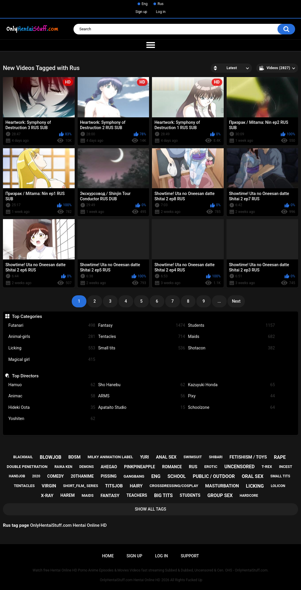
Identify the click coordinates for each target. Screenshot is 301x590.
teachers (136, 495)
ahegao (109, 466)
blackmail (23, 457)
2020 (36, 476)
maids (88, 495)
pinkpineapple (139, 466)
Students (231, 325)
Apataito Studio (141, 407)
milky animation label (110, 457)
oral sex (252, 476)
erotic (211, 466)
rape (280, 457)
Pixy (231, 396)
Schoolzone (231, 407)
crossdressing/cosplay (174, 486)
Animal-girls (51, 336)
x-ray (47, 495)
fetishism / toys (248, 457)
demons (86, 467)
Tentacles (141, 336)
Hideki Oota (51, 407)
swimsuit (192, 457)
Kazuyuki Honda (231, 384)
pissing (109, 476)
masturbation (222, 486)
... (219, 301)
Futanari (51, 325)
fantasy (110, 495)
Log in (161, 12)
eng (155, 476)
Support (190, 556)
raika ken (63, 467)
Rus (160, 4)
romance (172, 466)
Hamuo (51, 384)
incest (285, 466)
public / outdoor (214, 476)
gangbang (133, 476)
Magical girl (51, 359)
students (190, 495)
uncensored (239, 466)
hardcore (249, 496)
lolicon (278, 486)
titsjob (114, 486)
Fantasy (141, 325)
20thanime (82, 476)
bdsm (74, 457)
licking (255, 486)
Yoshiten (51, 418)
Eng (145, 4)
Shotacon (231, 348)
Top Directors (25, 376)
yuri (144, 457)
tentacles (24, 486)
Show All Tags (150, 509)
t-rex (267, 466)
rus (193, 466)
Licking (51, 348)
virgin (49, 486)
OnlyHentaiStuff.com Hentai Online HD (130, 580)
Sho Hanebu (141, 384)
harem (67, 495)
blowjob (50, 457)
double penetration (27, 466)
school (177, 476)
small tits (280, 476)
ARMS (141, 396)
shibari (216, 457)
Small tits (141, 348)
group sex (220, 495)
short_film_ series (80, 486)
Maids (231, 336)
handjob (17, 476)
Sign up (141, 12)
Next (236, 301)
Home (108, 556)
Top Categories (27, 316)
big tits (163, 495)
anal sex (166, 457)
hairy (136, 486)
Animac (51, 396)
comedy (55, 476)
